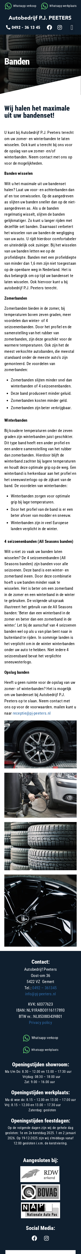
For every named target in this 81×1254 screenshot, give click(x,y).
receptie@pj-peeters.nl (32, 713)
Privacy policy (40, 1022)
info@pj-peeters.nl (40, 993)
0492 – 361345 (44, 987)
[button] (72, 27)
